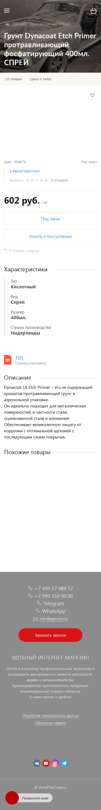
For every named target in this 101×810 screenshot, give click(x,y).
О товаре (14, 79)
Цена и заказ (40, 79)
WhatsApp (53, 611)
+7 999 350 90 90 (53, 595)
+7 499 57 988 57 (53, 588)
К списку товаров (24, 250)
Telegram (53, 603)
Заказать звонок (50, 635)
